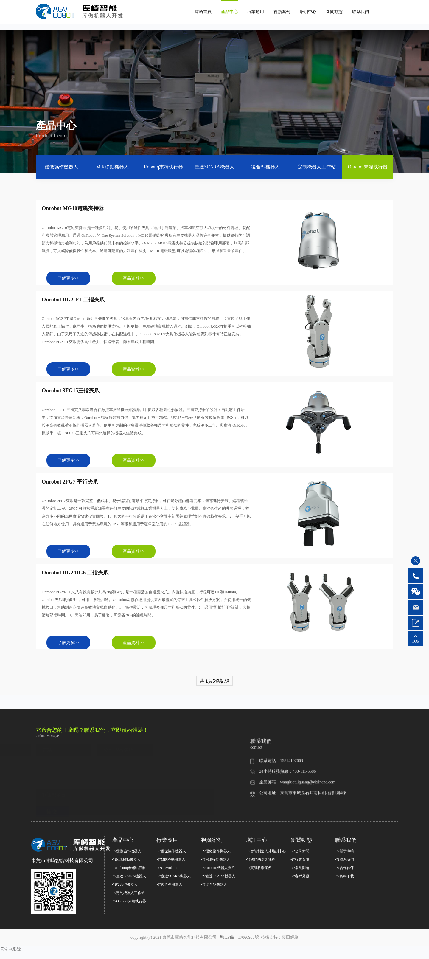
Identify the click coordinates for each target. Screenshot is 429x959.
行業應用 (255, 12)
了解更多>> (71, 279)
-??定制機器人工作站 (128, 899)
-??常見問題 (299, 874)
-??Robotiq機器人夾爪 (218, 874)
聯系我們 (360, 12)
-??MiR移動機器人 (126, 866)
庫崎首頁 (203, 12)
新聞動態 (334, 12)
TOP (415, 641)
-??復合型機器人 (125, 891)
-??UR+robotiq (167, 874)
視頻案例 (281, 12)
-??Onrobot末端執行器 (129, 908)
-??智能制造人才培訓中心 (266, 858)
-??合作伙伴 (344, 874)
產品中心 (229, 12)
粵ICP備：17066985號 (239, 944)
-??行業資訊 (299, 866)
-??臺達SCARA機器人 (129, 883)
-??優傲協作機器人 (127, 858)
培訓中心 (308, 12)
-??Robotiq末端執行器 (129, 874)
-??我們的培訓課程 (260, 866)
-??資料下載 (344, 883)
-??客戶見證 (299, 883)
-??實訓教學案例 (259, 874)
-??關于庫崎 (344, 858)
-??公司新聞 (299, 858)
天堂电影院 (10, 956)
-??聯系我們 (344, 866)
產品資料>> (143, 279)
